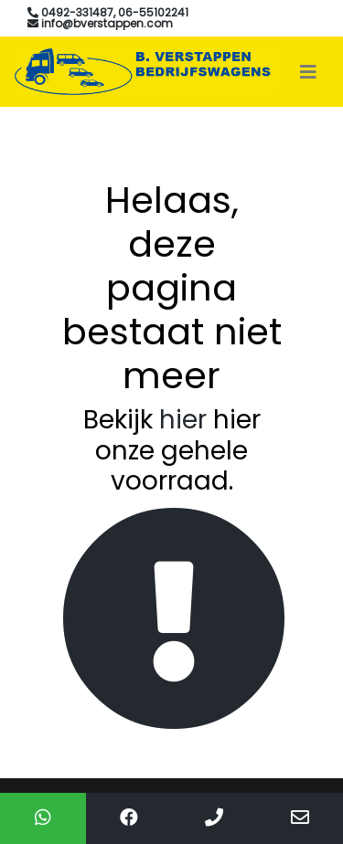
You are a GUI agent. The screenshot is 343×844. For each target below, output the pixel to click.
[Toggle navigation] (308, 72)
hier (183, 420)
